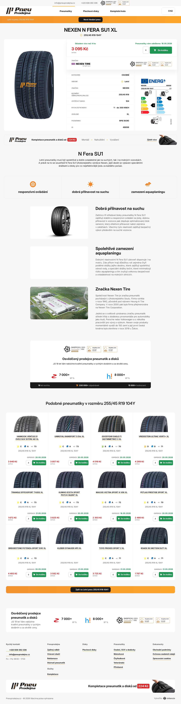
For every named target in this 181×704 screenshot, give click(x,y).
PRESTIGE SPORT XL (153, 492)
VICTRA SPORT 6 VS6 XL (111, 492)
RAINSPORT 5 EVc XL (69, 436)
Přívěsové (118, 667)
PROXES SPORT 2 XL (111, 548)
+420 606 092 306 (18, 650)
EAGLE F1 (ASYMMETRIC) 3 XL (111, 437)
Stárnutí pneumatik (56, 663)
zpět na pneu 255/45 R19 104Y (19, 19)
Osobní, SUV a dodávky (124, 650)
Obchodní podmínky (162, 650)
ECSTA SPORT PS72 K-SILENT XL (69, 493)
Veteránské (119, 663)
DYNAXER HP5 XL (69, 548)
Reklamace (52, 658)
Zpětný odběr (53, 650)
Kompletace (52, 674)
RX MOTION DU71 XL (154, 548)
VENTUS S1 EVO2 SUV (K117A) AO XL (27, 437)
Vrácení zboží (53, 654)
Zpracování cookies (162, 658)
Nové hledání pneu (91, 19)
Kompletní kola (118, 11)
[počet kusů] (146, 50)
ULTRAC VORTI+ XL (154, 436)
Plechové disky (91, 11)
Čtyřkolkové (119, 658)
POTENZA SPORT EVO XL (27, 548)
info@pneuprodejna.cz (64, 3)
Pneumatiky (66, 11)
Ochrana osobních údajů (164, 654)
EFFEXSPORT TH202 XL (27, 492)
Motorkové (119, 654)
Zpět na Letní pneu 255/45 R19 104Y (91, 589)
